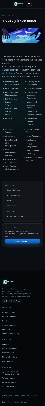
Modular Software (13, 195)
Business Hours (8, 353)
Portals (9, 200)
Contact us (7, 73)
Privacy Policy (7, 361)
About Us (5, 344)
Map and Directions (9, 357)
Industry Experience (9, 348)
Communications (13, 206)
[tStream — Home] (18, 4)
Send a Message (22, 241)
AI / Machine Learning (15, 216)
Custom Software (13, 190)
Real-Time (10, 211)
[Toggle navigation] (29, 4)
